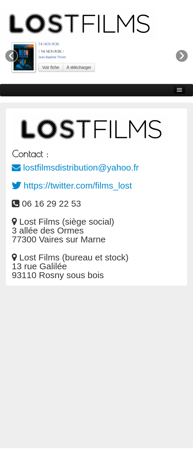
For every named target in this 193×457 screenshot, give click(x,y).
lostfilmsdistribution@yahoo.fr (75, 167)
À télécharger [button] (79, 67)
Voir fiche (50, 67)
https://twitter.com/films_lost (72, 185)
